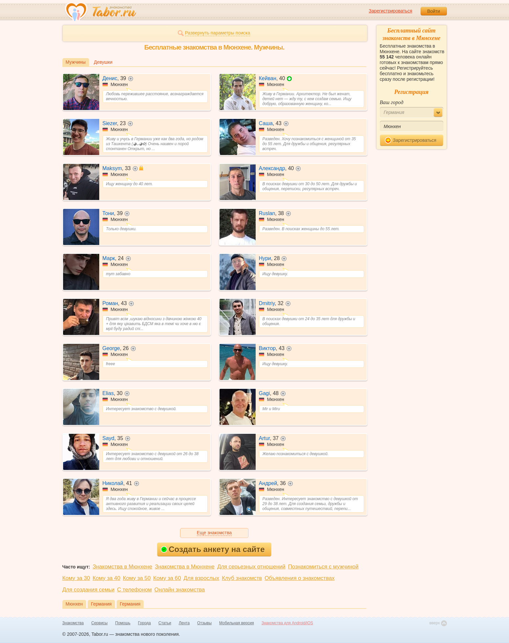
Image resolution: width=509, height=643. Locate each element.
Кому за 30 (76, 578)
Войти (433, 11)
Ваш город (392, 102)
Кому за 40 (106, 578)
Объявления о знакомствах (300, 578)
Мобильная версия (236, 623)
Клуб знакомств (242, 578)
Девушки (103, 62)
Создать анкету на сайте (213, 549)
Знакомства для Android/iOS (287, 623)
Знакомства (73, 623)
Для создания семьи (88, 590)
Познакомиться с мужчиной (323, 567)
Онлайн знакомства (179, 590)
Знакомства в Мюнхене (122, 567)
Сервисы (99, 623)
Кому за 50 (136, 578)
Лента (184, 623)
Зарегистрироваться (390, 10)
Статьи (164, 623)
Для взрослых (202, 578)
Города (144, 623)
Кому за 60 (167, 578)
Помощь (122, 623)
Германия (101, 604)
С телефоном (134, 590)
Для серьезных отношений (251, 567)
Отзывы (204, 623)
